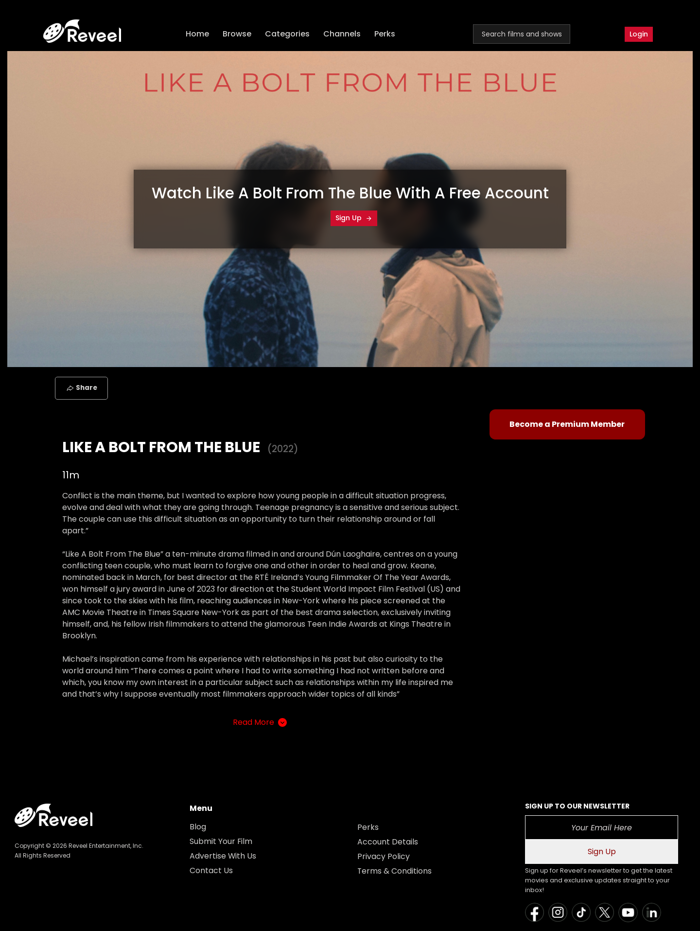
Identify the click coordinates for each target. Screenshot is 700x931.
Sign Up (353, 218)
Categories (287, 34)
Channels (342, 34)
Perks (385, 34)
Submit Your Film (221, 841)
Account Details (387, 841)
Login (639, 34)
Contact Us (211, 870)
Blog (198, 826)
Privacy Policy (383, 856)
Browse (237, 34)
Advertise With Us (223, 855)
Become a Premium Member (567, 424)
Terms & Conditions (394, 871)
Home (198, 34)
